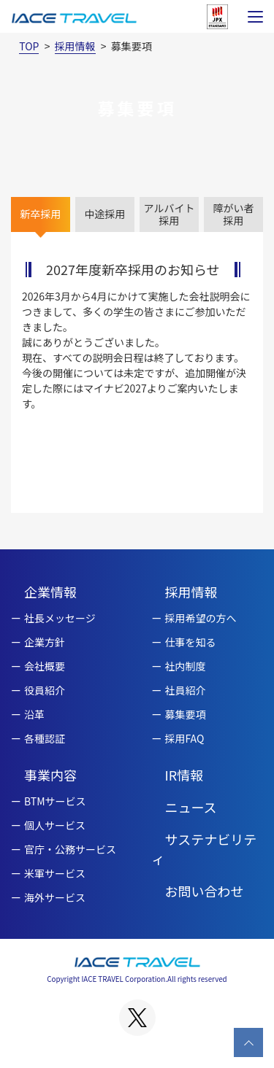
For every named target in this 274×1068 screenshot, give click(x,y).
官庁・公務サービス (70, 849)
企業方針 (44, 642)
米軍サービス (54, 873)
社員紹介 (185, 690)
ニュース (191, 806)
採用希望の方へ (201, 618)
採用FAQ (185, 738)
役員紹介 (44, 690)
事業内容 (50, 774)
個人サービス (54, 825)
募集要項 (185, 714)
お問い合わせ (204, 890)
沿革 (34, 714)
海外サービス (54, 897)
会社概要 (44, 666)
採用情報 (191, 591)
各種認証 (44, 738)
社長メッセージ (60, 618)
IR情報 (184, 774)
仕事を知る (190, 642)
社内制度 (185, 666)
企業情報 (50, 591)
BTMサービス (55, 801)
